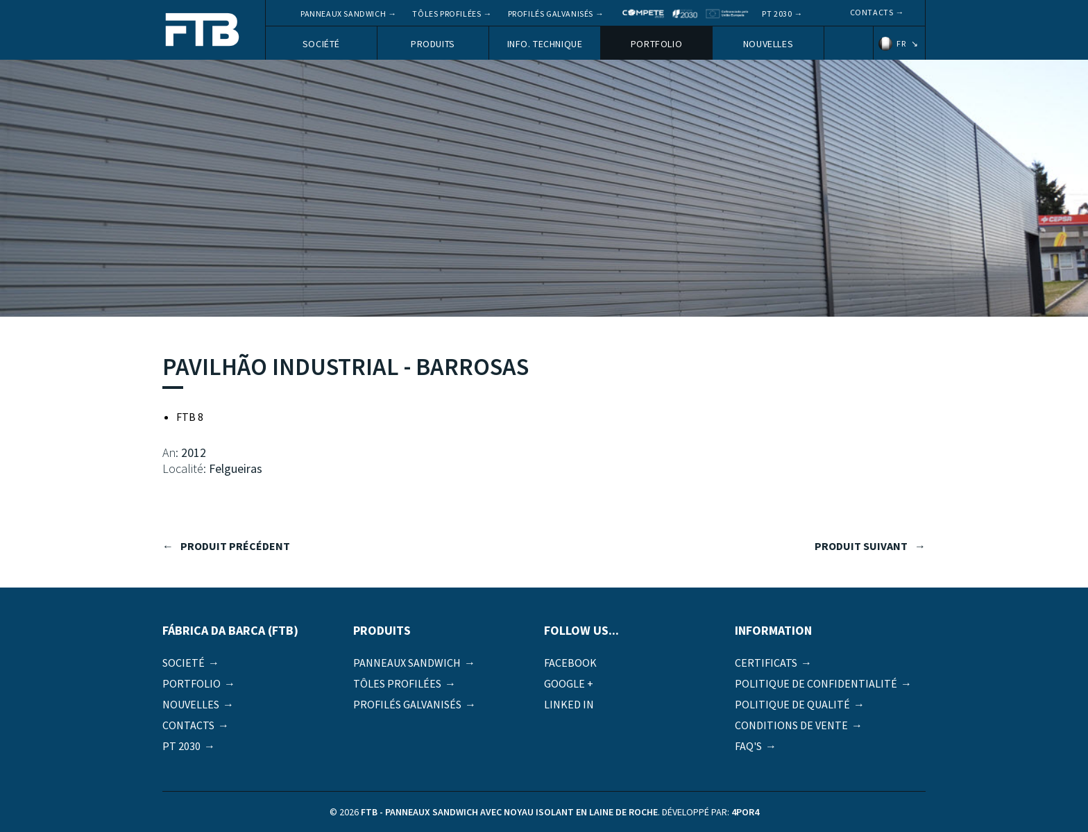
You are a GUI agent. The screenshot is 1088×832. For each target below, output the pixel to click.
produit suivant (861, 546)
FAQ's (748, 746)
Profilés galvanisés (550, 13)
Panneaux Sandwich (343, 13)
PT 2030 (777, 13)
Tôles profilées (446, 13)
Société (321, 44)
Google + (568, 683)
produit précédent (235, 546)
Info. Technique (545, 44)
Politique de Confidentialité (816, 683)
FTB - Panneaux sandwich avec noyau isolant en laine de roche (202, 31)
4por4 (745, 812)
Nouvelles (768, 44)
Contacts (872, 12)
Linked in (569, 704)
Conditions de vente (791, 725)
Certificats (766, 662)
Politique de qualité (792, 704)
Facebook (570, 662)
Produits (433, 44)
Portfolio (656, 44)
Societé (183, 662)
